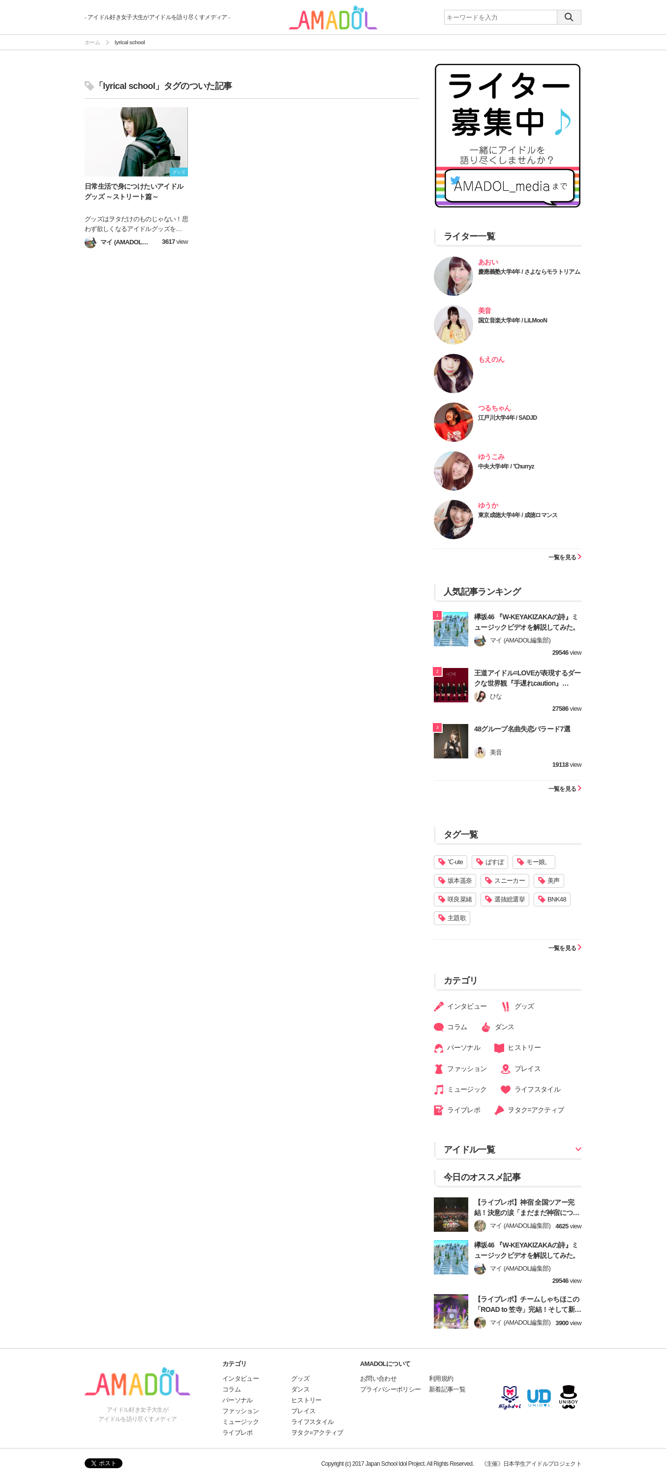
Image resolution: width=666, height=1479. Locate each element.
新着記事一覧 (447, 1389)
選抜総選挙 (509, 899)
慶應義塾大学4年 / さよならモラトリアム (529, 271)
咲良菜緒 (460, 899)
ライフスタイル (530, 1090)
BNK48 (556, 899)
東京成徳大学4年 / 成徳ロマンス (518, 515)
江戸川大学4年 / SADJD (507, 417)
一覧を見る (564, 557)
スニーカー (509, 880)
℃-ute (455, 862)
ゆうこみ (491, 457)
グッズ (517, 1007)
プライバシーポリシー (390, 1389)
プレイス (521, 1069)
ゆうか (488, 505)
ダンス (497, 1027)
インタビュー (460, 1007)
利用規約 (441, 1378)
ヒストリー (517, 1048)
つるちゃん (494, 408)
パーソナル (457, 1048)
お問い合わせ (378, 1378)
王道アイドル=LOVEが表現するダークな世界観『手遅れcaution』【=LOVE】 (527, 683)
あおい (488, 262)
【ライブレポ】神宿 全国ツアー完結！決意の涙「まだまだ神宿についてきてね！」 (526, 1212)
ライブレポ (457, 1110)
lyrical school (130, 42)
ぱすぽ (494, 862)
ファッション (460, 1069)
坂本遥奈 (460, 880)
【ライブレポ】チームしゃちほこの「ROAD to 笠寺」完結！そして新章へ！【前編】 (527, 1309)
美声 (553, 880)
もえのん (491, 359)
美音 (484, 311)
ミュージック (460, 1090)
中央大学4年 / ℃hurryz (506, 466)
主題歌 (457, 918)
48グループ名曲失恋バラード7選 (522, 729)
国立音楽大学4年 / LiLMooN (512, 320)
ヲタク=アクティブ (529, 1110)
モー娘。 (538, 862)
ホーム (92, 42)
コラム (450, 1027)
